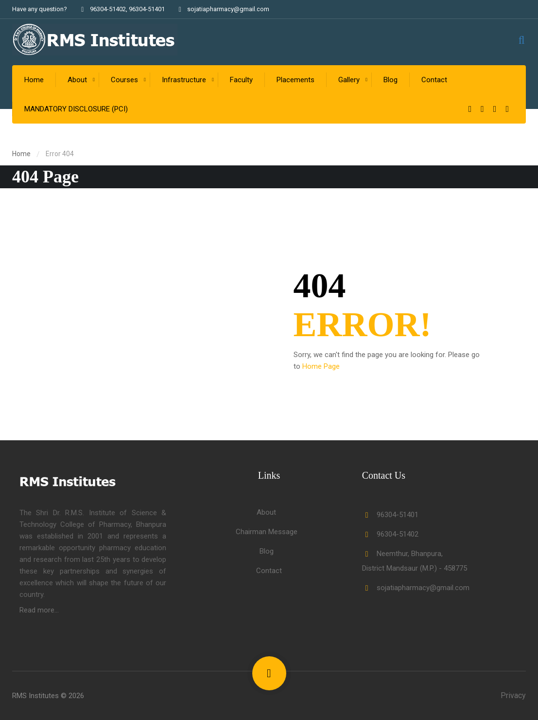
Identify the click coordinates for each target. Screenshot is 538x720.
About (77, 79)
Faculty (241, 79)
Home (34, 79)
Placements (295, 79)
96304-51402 (108, 9)
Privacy (513, 695)
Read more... (39, 610)
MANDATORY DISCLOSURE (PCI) (76, 109)
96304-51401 (147, 9)
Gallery (349, 79)
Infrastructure (184, 79)
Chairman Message (266, 531)
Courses (124, 79)
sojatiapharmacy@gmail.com (223, 9)
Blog (390, 79)
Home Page (321, 366)
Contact (434, 79)
